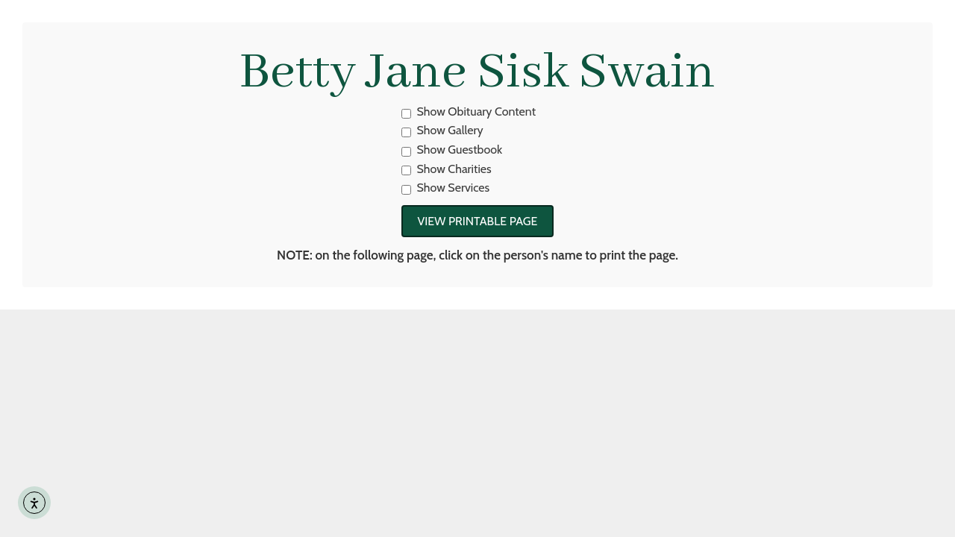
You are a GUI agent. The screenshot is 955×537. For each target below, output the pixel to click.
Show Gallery (442, 130)
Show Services (445, 187)
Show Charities (446, 169)
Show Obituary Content (468, 111)
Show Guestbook (452, 149)
